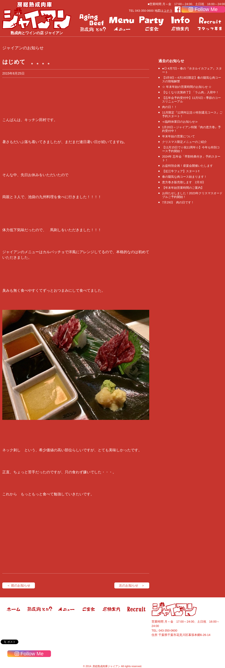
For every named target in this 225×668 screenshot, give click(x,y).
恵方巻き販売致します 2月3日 (183, 182)
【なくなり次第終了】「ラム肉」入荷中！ (190, 92)
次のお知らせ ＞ (132, 585)
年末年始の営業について (178, 136)
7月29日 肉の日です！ (178, 202)
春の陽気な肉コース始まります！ (184, 176)
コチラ (167, 10)
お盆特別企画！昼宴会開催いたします (187, 165)
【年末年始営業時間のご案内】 (183, 187)
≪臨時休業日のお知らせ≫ (180, 121)
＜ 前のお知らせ (18, 585)
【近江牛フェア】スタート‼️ (181, 171)
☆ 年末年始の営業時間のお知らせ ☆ (186, 87)
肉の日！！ (169, 107)
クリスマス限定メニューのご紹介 (184, 142)
